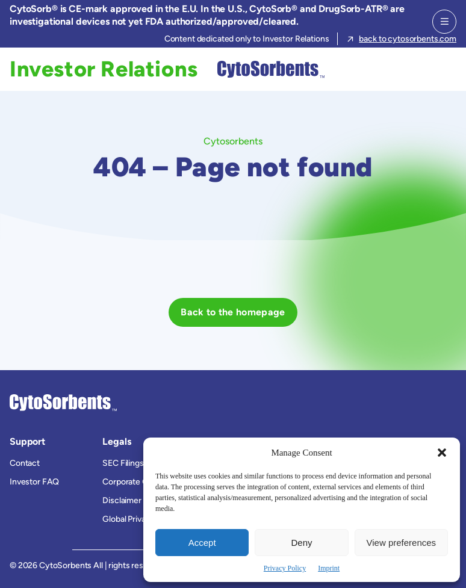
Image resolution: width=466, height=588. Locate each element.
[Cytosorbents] (267, 69)
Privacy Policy (285, 568)
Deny (301, 542)
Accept (202, 542)
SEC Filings (122, 463)
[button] (442, 453)
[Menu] (444, 22)
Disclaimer (121, 500)
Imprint (329, 568)
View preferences (401, 542)
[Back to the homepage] (233, 312)
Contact (25, 463)
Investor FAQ (34, 482)
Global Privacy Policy (140, 519)
